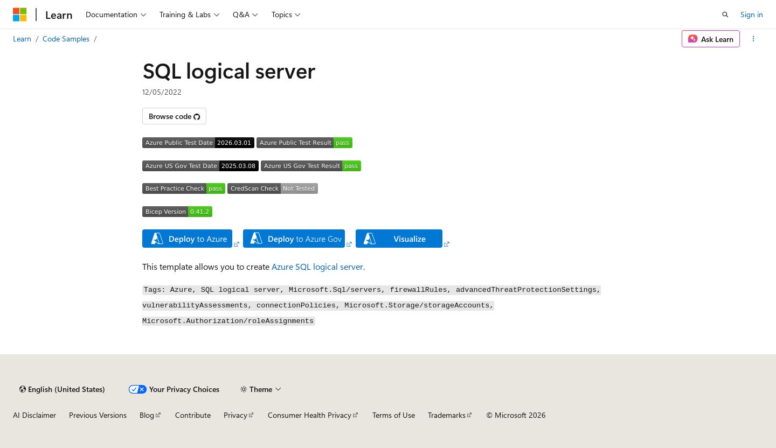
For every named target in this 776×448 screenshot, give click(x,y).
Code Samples (66, 38)
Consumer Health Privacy (309, 415)
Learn (22, 38)
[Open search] (725, 14)
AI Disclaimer (34, 415)
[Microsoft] (20, 15)
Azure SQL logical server (317, 266)
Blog (147, 415)
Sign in (751, 14)
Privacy (235, 415)
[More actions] (753, 38)
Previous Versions (98, 415)
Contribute (193, 415)
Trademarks (447, 415)
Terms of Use (393, 415)
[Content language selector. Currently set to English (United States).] (62, 389)
